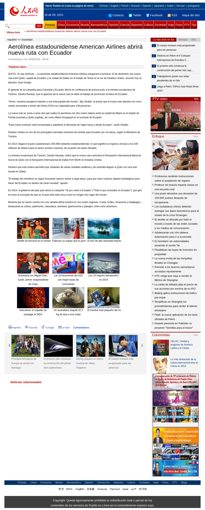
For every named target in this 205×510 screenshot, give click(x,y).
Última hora (13, 32)
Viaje (171, 24)
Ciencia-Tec (103, 482)
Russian (135, 5)
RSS (172, 15)
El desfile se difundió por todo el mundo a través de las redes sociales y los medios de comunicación (176, 224)
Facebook (154, 15)
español (12, 39)
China (61, 24)
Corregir (47, 327)
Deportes (136, 24)
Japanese (159, 5)
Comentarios (81, 327)
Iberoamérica (99, 24)
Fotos (179, 24)
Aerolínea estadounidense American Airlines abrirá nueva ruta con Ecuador (66, 32)
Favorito (31, 327)
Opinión (113, 24)
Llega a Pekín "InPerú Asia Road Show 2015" (178, 88)
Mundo (85, 24)
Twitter (135, 15)
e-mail (63, 327)
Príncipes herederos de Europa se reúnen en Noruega (23, 363)
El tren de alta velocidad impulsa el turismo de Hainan (116, 240)
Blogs (184, 482)
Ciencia (124, 24)
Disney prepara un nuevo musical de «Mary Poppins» (89, 363)
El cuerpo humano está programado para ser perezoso (121, 363)
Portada (50, 24)
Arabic (170, 5)
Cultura (148, 24)
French (125, 5)
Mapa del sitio (191, 15)
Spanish (147, 5)
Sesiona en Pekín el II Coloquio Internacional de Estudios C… (173, 58)
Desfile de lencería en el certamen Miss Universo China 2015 (49, 240)
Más (196, 99)
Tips (194, 24)
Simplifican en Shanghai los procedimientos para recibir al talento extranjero (176, 306)
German (180, 5)
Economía (72, 24)
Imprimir (14, 327)
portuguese (194, 5)
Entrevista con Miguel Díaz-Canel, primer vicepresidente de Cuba (33, 280)
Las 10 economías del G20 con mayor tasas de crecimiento (68, 280)
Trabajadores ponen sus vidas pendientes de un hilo (173, 78)
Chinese (103, 5)
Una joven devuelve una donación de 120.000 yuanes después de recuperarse (176, 198)
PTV (187, 24)
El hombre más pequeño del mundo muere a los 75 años (117, 310)
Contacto (116, 15)
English (114, 5)
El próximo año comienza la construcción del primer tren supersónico (57, 363)
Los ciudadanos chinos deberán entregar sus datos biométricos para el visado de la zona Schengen (177, 211)
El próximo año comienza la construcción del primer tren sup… (175, 68)
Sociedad (160, 24)
